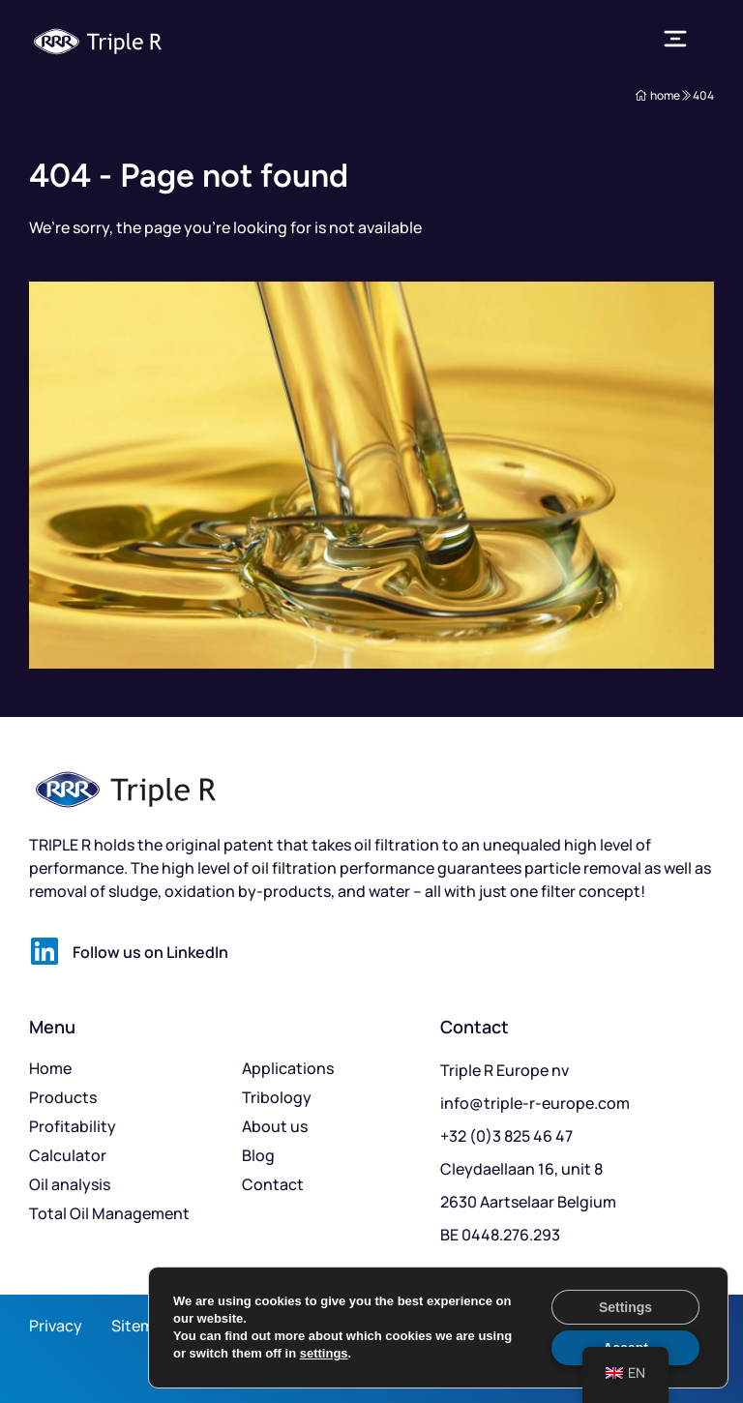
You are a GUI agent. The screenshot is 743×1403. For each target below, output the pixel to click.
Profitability (72, 1126)
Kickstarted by (661, 1325)
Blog (258, 1155)
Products (63, 1097)
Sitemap (141, 1325)
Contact (273, 1184)
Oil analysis (69, 1184)
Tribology (277, 1097)
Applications (288, 1068)
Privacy (55, 1325)
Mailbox (685, 1348)
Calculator (67, 1155)
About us (275, 1126)
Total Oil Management (109, 1213)
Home (50, 1068)
